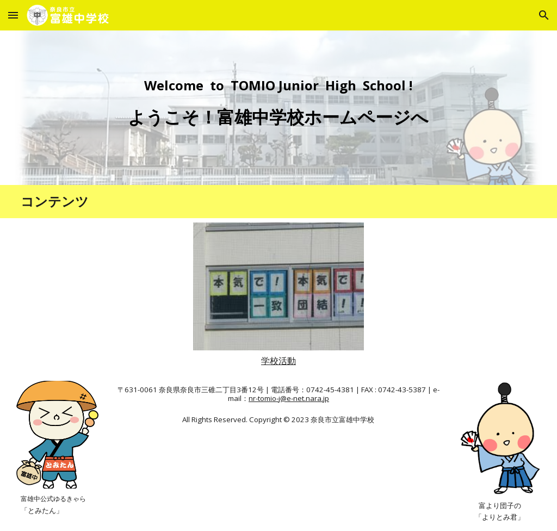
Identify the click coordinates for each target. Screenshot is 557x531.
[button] (13, 15)
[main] (278, 108)
